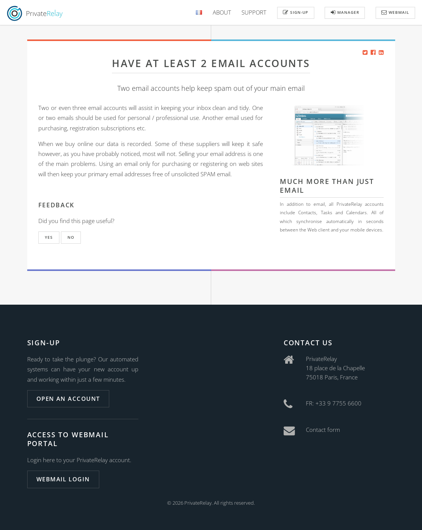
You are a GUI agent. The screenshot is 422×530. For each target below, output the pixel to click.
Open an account (68, 398)
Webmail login (63, 479)
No (70, 237)
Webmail (395, 12)
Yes (49, 237)
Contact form (323, 429)
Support (253, 12)
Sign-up (295, 12)
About (222, 12)
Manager (345, 12)
